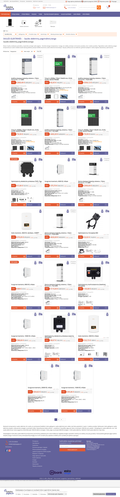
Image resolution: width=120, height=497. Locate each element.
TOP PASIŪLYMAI (5, 14)
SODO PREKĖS (76, 14)
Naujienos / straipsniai (37, 455)
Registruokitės (17, 85)
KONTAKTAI (6, 1)
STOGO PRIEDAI (25, 14)
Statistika (34, 494)
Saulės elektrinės (36, 460)
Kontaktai (34, 464)
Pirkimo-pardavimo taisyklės (39, 451)
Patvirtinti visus (111, 494)
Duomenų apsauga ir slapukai (39, 449)
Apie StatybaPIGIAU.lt (14, 1)
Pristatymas (22, 1)
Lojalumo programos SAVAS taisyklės (41, 453)
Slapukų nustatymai (37, 468)
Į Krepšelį (16, 102)
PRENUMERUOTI (72, 452)
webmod (78, 480)
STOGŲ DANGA (15, 14)
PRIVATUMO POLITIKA (77, 445)
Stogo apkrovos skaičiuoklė (39, 458)
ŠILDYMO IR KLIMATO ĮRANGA (51, 14)
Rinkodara (43, 494)
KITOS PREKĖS (86, 14)
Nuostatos (26, 494)
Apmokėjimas (29, 1)
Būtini (19, 494)
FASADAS (34, 14)
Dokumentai (35, 466)
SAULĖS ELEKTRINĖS (66, 14)
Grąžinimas (35, 447)
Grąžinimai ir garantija (38, 1)
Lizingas (34, 462)
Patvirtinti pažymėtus (99, 494)
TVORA (40, 14)
